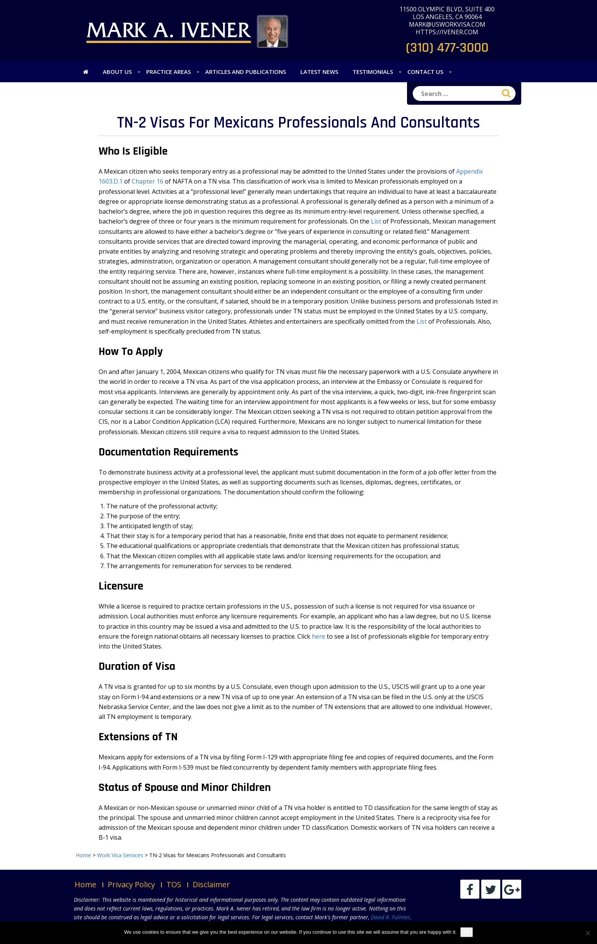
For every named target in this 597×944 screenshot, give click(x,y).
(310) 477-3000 (447, 47)
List (376, 221)
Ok (466, 932)
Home (85, 884)
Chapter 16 (147, 181)
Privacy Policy (131, 884)
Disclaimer (211, 884)
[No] (587, 933)
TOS (173, 884)
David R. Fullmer (390, 917)
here (318, 636)
